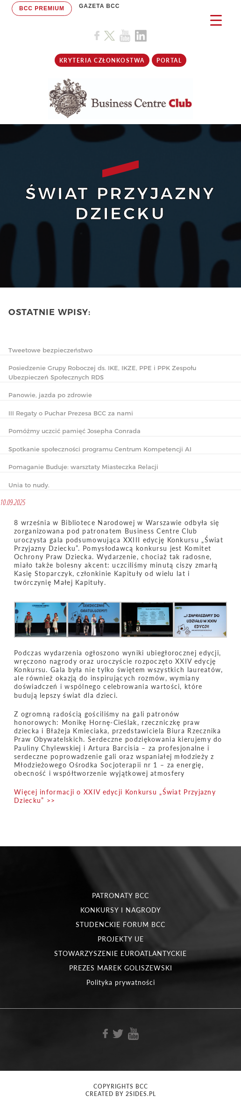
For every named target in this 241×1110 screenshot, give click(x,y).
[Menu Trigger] (216, 20)
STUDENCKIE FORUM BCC (120, 924)
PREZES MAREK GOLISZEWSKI (120, 968)
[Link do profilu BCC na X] (109, 36)
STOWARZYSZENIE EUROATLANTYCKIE (120, 953)
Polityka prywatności (120, 982)
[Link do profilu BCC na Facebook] (97, 36)
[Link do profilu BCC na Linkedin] (141, 36)
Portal (169, 60)
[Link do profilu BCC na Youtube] (125, 35)
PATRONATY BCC (120, 895)
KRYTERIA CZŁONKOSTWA (102, 60)
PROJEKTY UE (121, 939)
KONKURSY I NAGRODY (120, 910)
